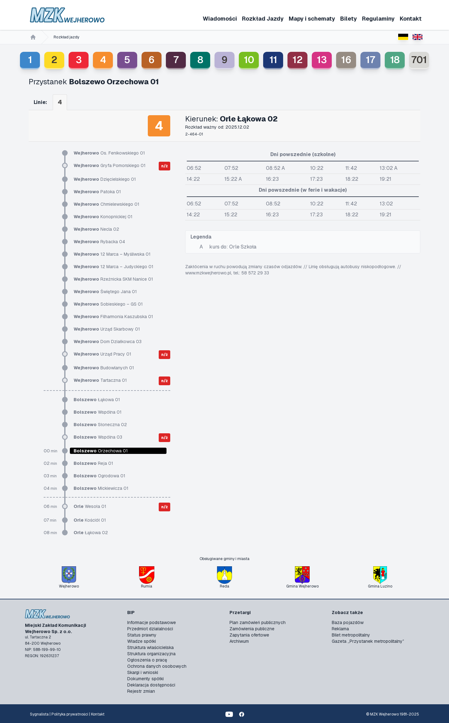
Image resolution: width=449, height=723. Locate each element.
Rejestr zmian (141, 691)
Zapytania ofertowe (249, 635)
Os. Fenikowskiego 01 (109, 153)
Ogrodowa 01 (99, 476)
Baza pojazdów (348, 622)
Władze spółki (141, 641)
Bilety (348, 18)
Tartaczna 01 (100, 380)
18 (395, 60)
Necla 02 (96, 229)
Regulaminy (378, 18)
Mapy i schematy (312, 18)
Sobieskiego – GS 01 (108, 304)
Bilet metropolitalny (351, 635)
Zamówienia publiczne (251, 629)
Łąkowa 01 (97, 399)
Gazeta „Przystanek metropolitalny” (368, 641)
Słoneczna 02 (100, 424)
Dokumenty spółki (145, 678)
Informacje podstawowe (151, 622)
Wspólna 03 (98, 437)
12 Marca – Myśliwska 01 (112, 254)
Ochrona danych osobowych (156, 666)
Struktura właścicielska (150, 647)
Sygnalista (39, 714)
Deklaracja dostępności (151, 685)
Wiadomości (220, 18)
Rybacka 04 (99, 241)
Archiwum (239, 641)
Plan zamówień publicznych (257, 622)
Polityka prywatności (69, 714)
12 (297, 60)
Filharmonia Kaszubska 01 (113, 316)
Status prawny (142, 635)
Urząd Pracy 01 (102, 354)
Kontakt (411, 18)
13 (322, 60)
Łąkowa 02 (91, 532)
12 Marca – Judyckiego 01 (113, 266)
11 (273, 60)
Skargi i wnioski (142, 672)
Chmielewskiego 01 (106, 204)
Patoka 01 (97, 191)
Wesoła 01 (90, 506)
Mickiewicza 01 (101, 488)
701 (419, 60)
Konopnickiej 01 (103, 216)
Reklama (340, 629)
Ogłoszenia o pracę (147, 660)
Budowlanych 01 (104, 368)
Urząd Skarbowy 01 (107, 329)
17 (370, 60)
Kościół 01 (90, 520)
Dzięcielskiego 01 (105, 179)
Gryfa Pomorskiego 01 (110, 165)
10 (249, 60)
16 (346, 60)
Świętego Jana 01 (105, 291)
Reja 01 (93, 463)
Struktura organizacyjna (151, 654)
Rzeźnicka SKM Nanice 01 (113, 279)
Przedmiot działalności (150, 629)
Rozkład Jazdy (263, 18)
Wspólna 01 (98, 412)
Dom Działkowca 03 (108, 341)
